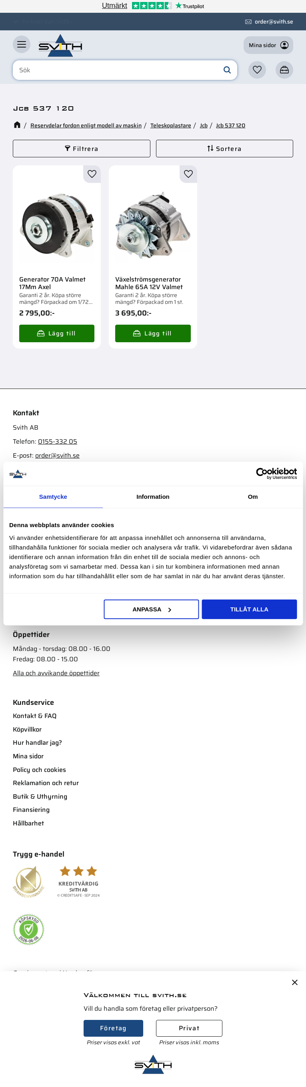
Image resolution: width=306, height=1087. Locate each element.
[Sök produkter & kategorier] (125, 70)
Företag (113, 1028)
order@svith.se (274, 21)
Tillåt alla (249, 609)
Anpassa (151, 609)
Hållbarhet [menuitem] (28, 823)
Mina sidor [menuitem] (28, 756)
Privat (189, 1028)
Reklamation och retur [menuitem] (46, 783)
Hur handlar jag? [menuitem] (37, 743)
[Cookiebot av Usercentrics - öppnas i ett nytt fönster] (262, 474)
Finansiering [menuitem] (31, 810)
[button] (21, 44)
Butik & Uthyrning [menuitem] (40, 796)
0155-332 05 (57, 441)
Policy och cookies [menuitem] (39, 770)
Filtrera (85, 149)
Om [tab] (253, 496)
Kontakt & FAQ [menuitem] (34, 716)
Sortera (229, 149)
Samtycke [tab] (53, 496)
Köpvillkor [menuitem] (27, 729)
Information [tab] (153, 496)
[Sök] (227, 70)
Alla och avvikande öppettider (56, 673)
